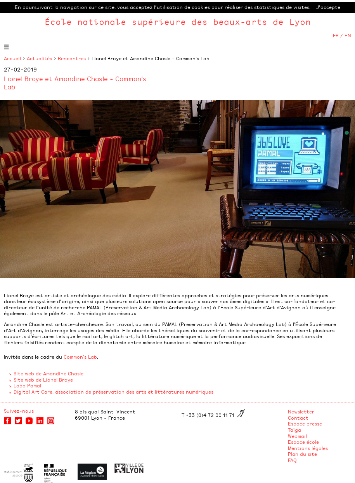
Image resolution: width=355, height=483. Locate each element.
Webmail (297, 435)
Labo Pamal (27, 385)
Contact (298, 417)
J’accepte (328, 6)
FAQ (292, 460)
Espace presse (305, 423)
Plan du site (302, 453)
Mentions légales (308, 448)
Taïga (294, 429)
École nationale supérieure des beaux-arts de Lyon (178, 22)
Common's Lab (80, 356)
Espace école (303, 441)
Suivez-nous (19, 410)
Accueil (12, 58)
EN (348, 35)
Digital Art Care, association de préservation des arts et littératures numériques (113, 391)
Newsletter (301, 411)
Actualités (39, 58)
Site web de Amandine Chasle (48, 373)
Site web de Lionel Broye (43, 379)
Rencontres (72, 58)
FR (336, 35)
